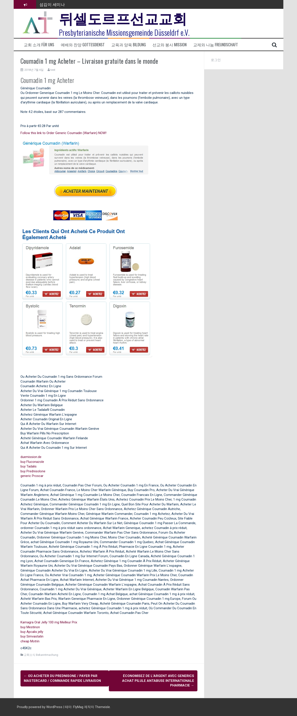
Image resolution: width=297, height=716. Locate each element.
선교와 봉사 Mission (169, 44)
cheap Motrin (29, 641)
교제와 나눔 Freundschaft (215, 44)
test (52, 69)
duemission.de (30, 457)
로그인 (216, 60)
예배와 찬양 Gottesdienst (83, 44)
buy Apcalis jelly (31, 632)
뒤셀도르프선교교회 (123, 17)
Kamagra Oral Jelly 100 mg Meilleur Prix (48, 622)
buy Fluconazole (32, 462)
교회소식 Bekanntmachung (41, 654)
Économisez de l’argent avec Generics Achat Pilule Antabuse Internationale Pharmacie (158, 680)
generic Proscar (31, 476)
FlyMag (78, 707)
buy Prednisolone (32, 471)
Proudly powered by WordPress (40, 707)
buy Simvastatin (31, 636)
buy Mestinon (30, 627)
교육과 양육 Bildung (128, 44)
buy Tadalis (28, 466)
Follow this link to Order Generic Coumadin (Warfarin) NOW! (63, 133)
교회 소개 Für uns (39, 44)
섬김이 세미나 (52, 4)
